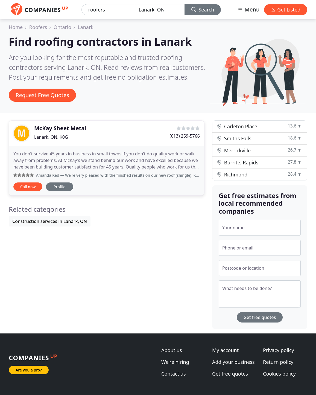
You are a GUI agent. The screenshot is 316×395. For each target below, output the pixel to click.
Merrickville (260, 150)
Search (202, 9)
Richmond (260, 174)
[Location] (159, 9)
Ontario (62, 27)
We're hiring (175, 362)
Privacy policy (278, 350)
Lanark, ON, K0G (51, 137)
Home (16, 27)
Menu (248, 9)
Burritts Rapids (260, 162)
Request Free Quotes (42, 95)
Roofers (38, 27)
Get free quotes (260, 317)
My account (225, 350)
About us (171, 350)
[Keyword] (107, 9)
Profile (59, 186)
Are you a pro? (29, 370)
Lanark (85, 27)
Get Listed (285, 9)
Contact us (173, 373)
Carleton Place (260, 126)
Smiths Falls (260, 138)
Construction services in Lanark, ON (49, 221)
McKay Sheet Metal (60, 128)
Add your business (233, 362)
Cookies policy (279, 373)
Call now (28, 186)
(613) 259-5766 (184, 136)
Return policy (278, 362)
